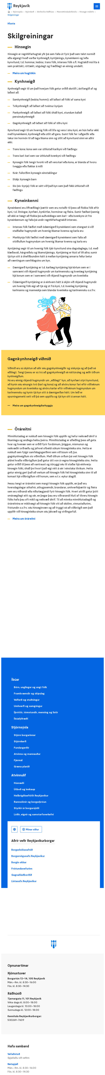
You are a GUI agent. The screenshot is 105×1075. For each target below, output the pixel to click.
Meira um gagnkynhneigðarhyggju (33, 405)
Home (9, 12)
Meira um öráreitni (24, 518)
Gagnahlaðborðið (21, 874)
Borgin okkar (18, 862)
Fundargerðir (21, 747)
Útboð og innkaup (24, 789)
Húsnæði (19, 783)
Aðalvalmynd (97, 6)
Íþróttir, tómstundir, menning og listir (36, 712)
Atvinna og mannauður (27, 753)
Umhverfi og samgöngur (28, 706)
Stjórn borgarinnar (25, 735)
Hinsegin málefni (86, 12)
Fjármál (18, 760)
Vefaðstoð (54, 1056)
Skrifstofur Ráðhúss (45, 12)
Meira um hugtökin (24, 73)
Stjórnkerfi (29, 12)
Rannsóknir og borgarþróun (30, 801)
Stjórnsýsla (18, 12)
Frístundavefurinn (21, 868)
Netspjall (54, 1067)
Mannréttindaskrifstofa (67, 12)
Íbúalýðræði (21, 718)
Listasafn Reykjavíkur (24, 881)
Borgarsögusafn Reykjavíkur (28, 856)
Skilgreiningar (13, 15)
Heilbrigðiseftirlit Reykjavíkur (31, 795)
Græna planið (22, 766)
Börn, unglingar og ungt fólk (30, 687)
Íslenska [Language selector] (14, 829)
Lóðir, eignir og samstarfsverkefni (34, 814)
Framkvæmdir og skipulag (29, 693)
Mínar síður (32, 829)
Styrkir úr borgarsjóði (26, 808)
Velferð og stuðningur (27, 699)
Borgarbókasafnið (22, 849)
